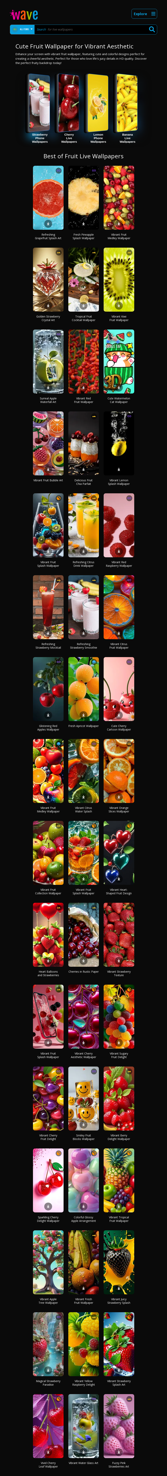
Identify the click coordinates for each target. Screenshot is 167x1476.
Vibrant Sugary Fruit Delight (119, 1055)
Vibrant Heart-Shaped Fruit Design (119, 891)
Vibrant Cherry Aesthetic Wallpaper (83, 1055)
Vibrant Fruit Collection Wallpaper (48, 891)
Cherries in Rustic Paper (83, 971)
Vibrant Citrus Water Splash (83, 809)
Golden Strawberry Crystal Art (48, 318)
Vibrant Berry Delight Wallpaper (119, 1137)
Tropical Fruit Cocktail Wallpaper (83, 318)
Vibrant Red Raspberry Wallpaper (119, 564)
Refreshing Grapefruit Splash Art (48, 236)
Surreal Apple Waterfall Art (48, 400)
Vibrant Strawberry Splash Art (119, 1382)
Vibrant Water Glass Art (83, 1463)
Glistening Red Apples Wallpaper (48, 727)
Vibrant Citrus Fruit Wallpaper (119, 645)
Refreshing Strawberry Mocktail (48, 645)
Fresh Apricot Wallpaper (83, 726)
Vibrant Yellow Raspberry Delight (83, 1382)
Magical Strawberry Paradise (48, 1382)
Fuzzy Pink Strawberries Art (119, 1464)
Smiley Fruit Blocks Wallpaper (84, 1137)
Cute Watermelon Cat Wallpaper (119, 400)
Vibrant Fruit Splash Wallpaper (48, 564)
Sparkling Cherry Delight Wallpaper (48, 1219)
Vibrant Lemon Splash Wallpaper (119, 482)
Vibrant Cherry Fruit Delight (48, 1137)
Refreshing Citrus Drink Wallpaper (83, 564)
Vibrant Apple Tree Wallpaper (48, 1301)
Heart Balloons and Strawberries (48, 973)
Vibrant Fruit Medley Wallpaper (119, 236)
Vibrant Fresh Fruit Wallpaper (83, 1301)
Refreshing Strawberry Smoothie (83, 645)
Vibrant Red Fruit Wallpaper (83, 400)
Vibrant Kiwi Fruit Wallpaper (119, 318)
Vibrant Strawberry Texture (119, 973)
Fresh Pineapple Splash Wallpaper (83, 236)
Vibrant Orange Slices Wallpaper (119, 809)
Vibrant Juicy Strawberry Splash (118, 1301)
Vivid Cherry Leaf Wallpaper (48, 1464)
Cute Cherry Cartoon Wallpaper (119, 727)
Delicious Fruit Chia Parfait (83, 482)
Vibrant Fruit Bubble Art (48, 480)
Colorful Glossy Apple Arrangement (83, 1219)
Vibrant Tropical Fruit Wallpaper (119, 1219)
